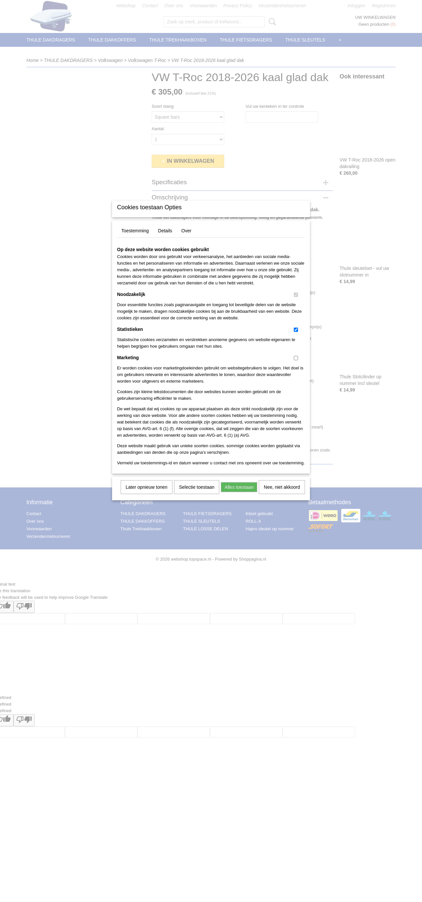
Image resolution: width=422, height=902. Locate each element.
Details (165, 239)
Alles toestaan (239, 495)
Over (186, 239)
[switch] (296, 303)
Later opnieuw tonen (146, 495)
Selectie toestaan (196, 495)
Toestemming (135, 239)
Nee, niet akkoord (282, 495)
